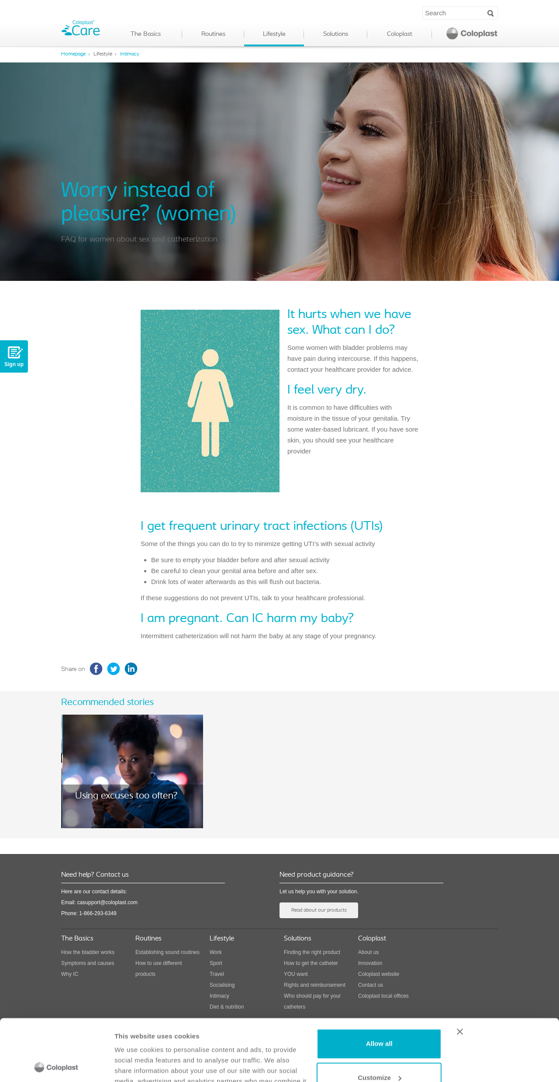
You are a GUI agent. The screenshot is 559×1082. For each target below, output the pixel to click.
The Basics (146, 34)
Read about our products (319, 910)
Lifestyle (274, 34)
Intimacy (129, 54)
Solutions (335, 34)
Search (490, 13)
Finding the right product (312, 952)
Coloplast (399, 34)
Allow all (379, 982)
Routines (213, 34)
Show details (134, 1064)
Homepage (73, 54)
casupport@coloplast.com (107, 902)
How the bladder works (87, 952)
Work (216, 952)
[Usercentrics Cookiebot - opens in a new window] (56, 1065)
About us (368, 952)
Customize (379, 1016)
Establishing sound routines (167, 952)
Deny (379, 1050)
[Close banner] (503, 970)
